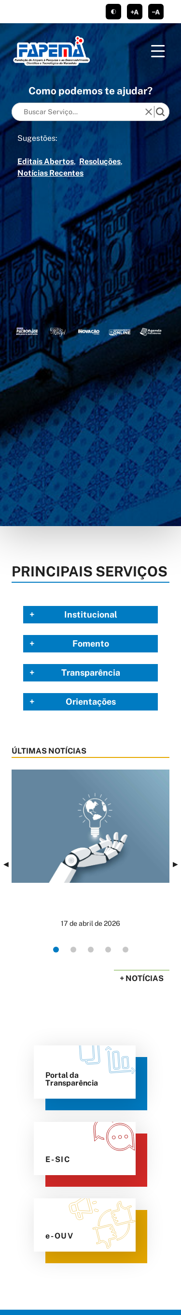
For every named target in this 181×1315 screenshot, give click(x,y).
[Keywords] (80, 112)
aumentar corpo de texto (134, 11)
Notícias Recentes (50, 173)
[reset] (148, 112)
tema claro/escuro (113, 11)
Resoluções (100, 161)
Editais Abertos (45, 161)
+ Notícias (142, 978)
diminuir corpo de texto (156, 11)
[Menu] (157, 51)
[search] (160, 112)
